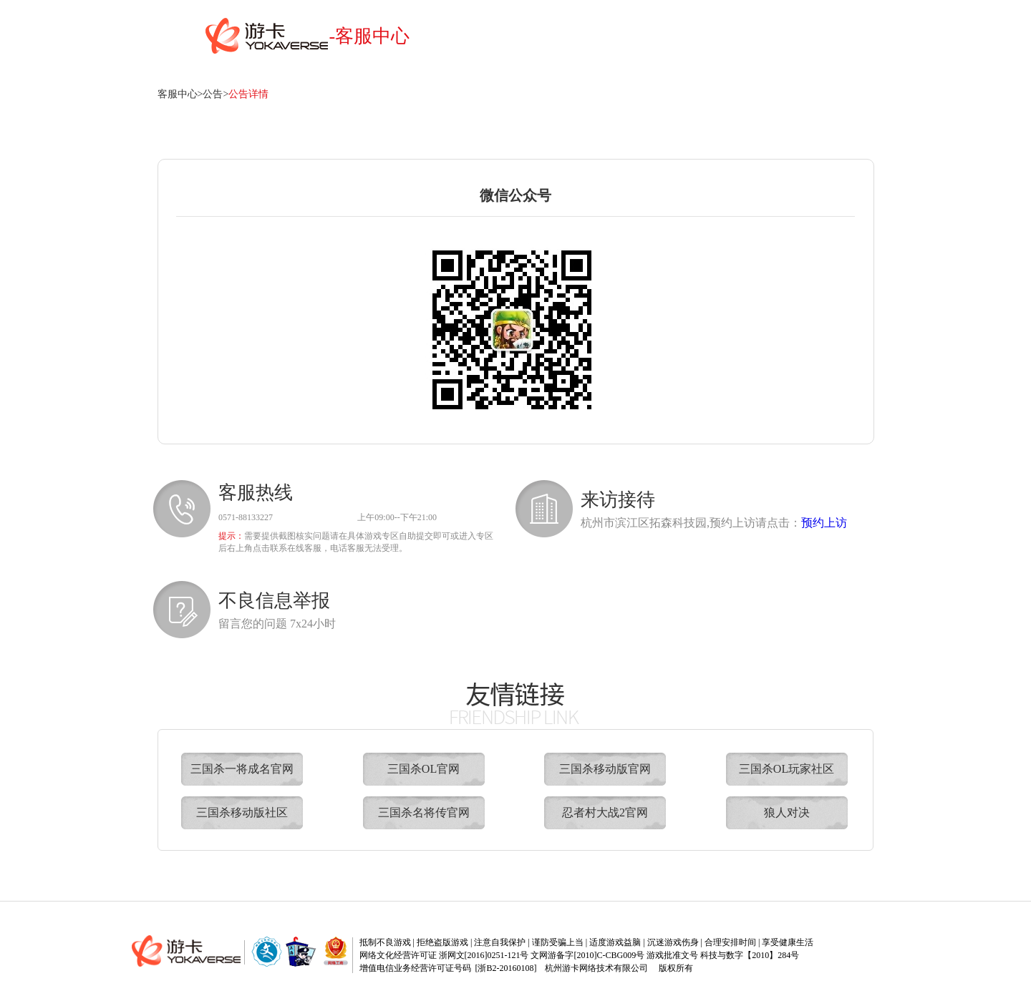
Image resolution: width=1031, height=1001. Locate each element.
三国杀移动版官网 (605, 769)
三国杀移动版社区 (242, 812)
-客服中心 (369, 36)
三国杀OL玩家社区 (786, 769)
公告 (213, 94)
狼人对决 (787, 812)
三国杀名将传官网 (424, 812)
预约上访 (824, 523)
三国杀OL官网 (423, 769)
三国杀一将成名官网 (242, 769)
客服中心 (178, 94)
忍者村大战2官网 (605, 812)
